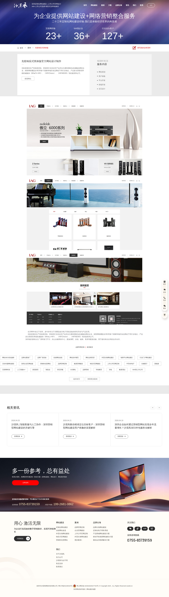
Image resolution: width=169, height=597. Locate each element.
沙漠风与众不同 (62, 560)
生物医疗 (144, 364)
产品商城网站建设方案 (101, 533)
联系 (141, 5)
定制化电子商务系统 (100, 530)
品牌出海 (118, 5)
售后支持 (59, 563)
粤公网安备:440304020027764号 (87, 586)
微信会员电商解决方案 (101, 540)
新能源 (156, 364)
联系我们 (59, 567)
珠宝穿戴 (60, 369)
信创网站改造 (57, 357)
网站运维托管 (90, 357)
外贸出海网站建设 (108, 357)
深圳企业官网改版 (27, 364)
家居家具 (90, 347)
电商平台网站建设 (127, 357)
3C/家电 (73, 369)
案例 (102, 5)
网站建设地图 (91, 589)
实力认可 (59, 557)
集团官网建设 (78, 364)
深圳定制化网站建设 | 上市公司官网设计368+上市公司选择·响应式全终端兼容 (46, 5)
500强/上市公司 (138, 369)
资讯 (127, 5)
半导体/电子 (130, 364)
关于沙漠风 (60, 554)
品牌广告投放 (41, 357)
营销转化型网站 (45, 364)
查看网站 (28, 79)
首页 (85, 5)
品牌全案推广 (25, 357)
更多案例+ (78, 540)
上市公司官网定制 (113, 364)
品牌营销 (86, 369)
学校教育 (99, 369)
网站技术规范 (74, 357)
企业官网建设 (79, 530)
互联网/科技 (6, 369)
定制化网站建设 (62, 527)
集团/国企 (122, 369)
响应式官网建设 (95, 364)
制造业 (48, 369)
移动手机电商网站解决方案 (103, 537)
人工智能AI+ (21, 369)
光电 (110, 369)
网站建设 (94, 5)
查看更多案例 (92, 379)
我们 (134, 5)
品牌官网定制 (80, 347)
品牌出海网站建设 (99, 527)
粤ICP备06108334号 (65, 586)
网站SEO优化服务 (8, 357)
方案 (110, 5)
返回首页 (76, 379)
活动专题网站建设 (8, 364)
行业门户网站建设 (146, 357)
